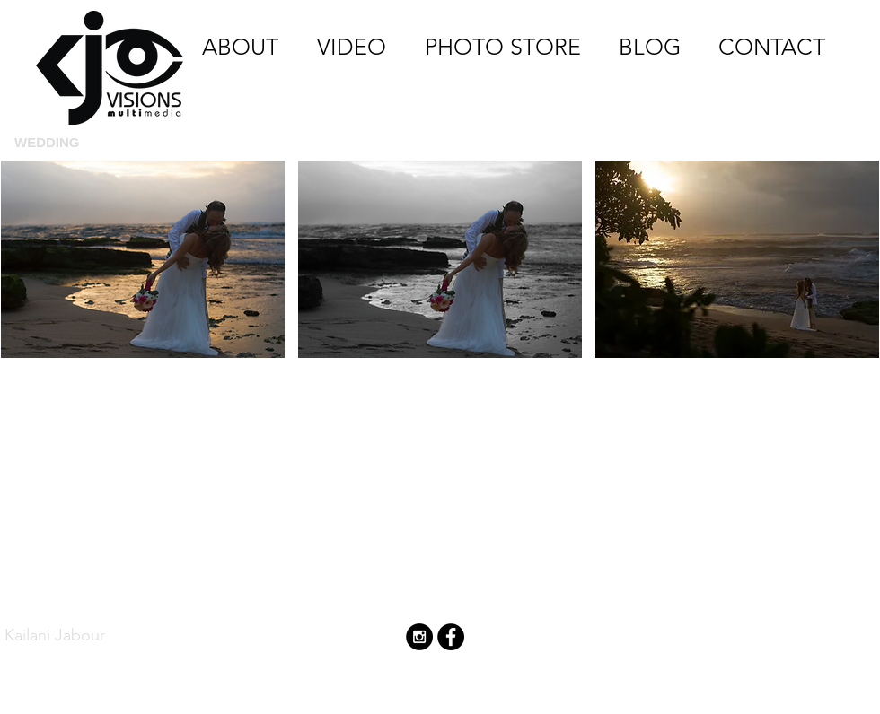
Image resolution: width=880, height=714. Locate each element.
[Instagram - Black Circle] (419, 636)
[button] (143, 295)
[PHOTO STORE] (503, 47)
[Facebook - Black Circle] (450, 636)
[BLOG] (649, 47)
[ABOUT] (240, 47)
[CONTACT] (771, 47)
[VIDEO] (351, 47)
